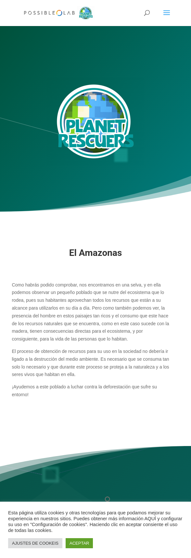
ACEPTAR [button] (79, 543)
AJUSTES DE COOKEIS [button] (35, 543)
